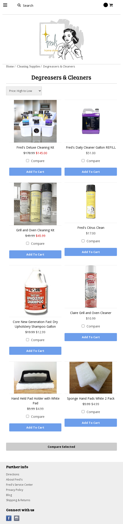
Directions (12, 474)
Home (10, 66)
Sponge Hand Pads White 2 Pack (90, 398)
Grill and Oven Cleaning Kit (35, 230)
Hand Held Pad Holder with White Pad (35, 400)
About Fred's (14, 479)
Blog (9, 495)
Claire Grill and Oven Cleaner (90, 313)
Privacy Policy (14, 490)
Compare (38, 161)
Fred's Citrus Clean (90, 227)
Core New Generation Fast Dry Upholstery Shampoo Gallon (35, 324)
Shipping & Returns (18, 500)
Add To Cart (35, 172)
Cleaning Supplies (28, 66)
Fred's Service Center (19, 485)
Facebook (9, 518)
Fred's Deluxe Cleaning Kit (35, 147)
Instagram (17, 518)
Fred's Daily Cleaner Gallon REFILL (91, 147)
